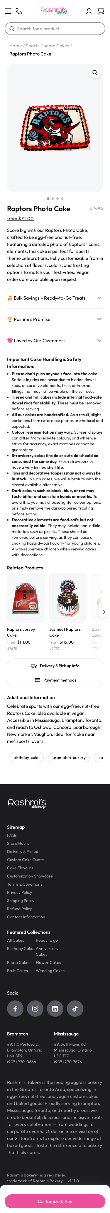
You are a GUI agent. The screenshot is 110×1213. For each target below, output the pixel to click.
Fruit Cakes (17, 970)
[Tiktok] (75, 1008)
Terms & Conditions (24, 884)
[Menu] (8, 11)
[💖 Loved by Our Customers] (55, 340)
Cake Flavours (20, 867)
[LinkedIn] (55, 1008)
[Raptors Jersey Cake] (26, 612)
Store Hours (18, 843)
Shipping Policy (20, 900)
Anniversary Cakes (47, 951)
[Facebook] (15, 1008)
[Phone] (18, 11)
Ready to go (47, 940)
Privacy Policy (19, 892)
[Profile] (89, 11)
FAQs (12, 835)
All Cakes (15, 940)
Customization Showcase (30, 876)
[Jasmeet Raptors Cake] (68, 612)
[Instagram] (35, 1008)
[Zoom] (95, 72)
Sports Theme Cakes (47, 45)
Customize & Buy (55, 1201)
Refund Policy (19, 908)
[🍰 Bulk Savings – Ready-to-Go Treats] (55, 298)
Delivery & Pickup (22, 851)
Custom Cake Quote (25, 859)
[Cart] (89, 11)
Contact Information (26, 917)
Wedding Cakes (50, 970)
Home (15, 45)
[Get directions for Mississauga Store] (73, 1048)
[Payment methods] (55, 680)
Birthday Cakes (21, 948)
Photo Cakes (18, 962)
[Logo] (54, 11)
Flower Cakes (48, 962)
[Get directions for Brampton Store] (24, 1048)
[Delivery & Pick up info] (55, 666)
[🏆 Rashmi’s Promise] (55, 319)
